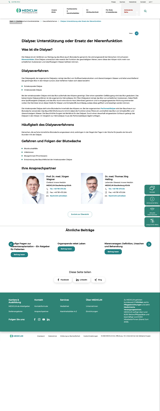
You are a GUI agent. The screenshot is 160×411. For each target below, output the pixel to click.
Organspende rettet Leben (71, 330)
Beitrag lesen (19, 341)
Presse (113, 2)
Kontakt (143, 2)
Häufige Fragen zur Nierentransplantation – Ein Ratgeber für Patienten (30, 333)
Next (148, 318)
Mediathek (132, 2)
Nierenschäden (28, 128)
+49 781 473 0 (15, 2)
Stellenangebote (15, 398)
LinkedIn (83, 366)
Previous (11, 318)
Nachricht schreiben (58, 265)
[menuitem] (150, 2)
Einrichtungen (92, 398)
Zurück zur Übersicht (80, 283)
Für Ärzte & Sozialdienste (111, 11)
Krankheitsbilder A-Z (68, 398)
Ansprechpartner (41, 398)
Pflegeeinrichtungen (133, 391)
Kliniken (139, 389)
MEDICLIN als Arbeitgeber (19, 393)
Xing (100, 366)
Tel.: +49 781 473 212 (58, 258)
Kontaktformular (41, 393)
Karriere (122, 2)
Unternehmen (92, 393)
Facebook (65, 366)
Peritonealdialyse (108, 177)
